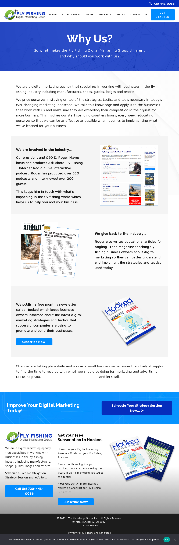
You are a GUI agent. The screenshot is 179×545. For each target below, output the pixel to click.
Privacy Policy (76, 532)
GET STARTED (162, 14)
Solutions (71, 14)
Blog (121, 14)
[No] (174, 539)
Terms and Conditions (99, 532)
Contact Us (138, 14)
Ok (166, 539)
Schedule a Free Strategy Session (70, 377)
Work (90, 14)
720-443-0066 (164, 3)
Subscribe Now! (34, 342)
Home (53, 14)
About (105, 14)
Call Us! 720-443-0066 (29, 491)
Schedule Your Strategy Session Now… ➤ (137, 408)
